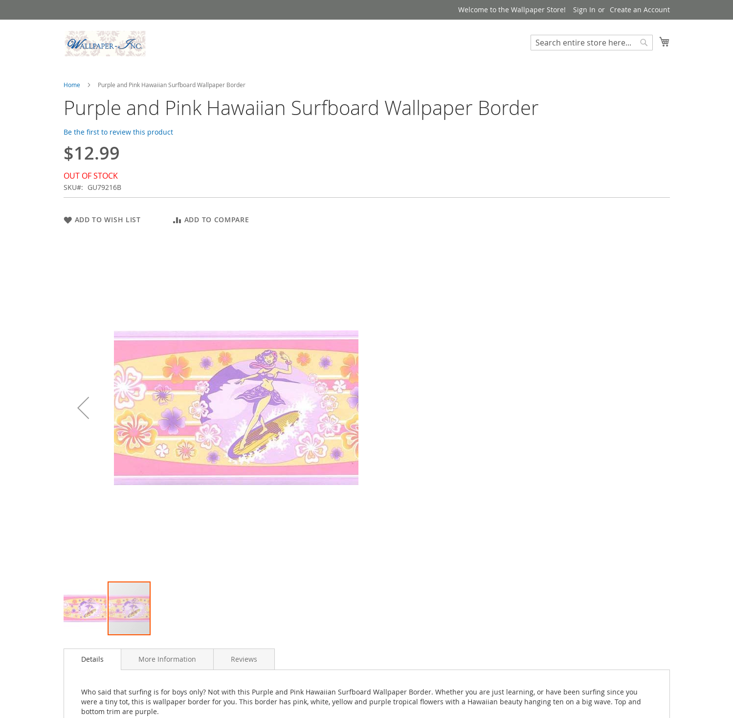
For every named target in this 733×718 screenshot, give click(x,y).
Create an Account (640, 9)
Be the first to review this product (118, 132)
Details (92, 659)
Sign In (584, 9)
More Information (167, 659)
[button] (83, 407)
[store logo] (105, 43)
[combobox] (592, 42)
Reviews (244, 659)
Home (72, 85)
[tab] (92, 659)
